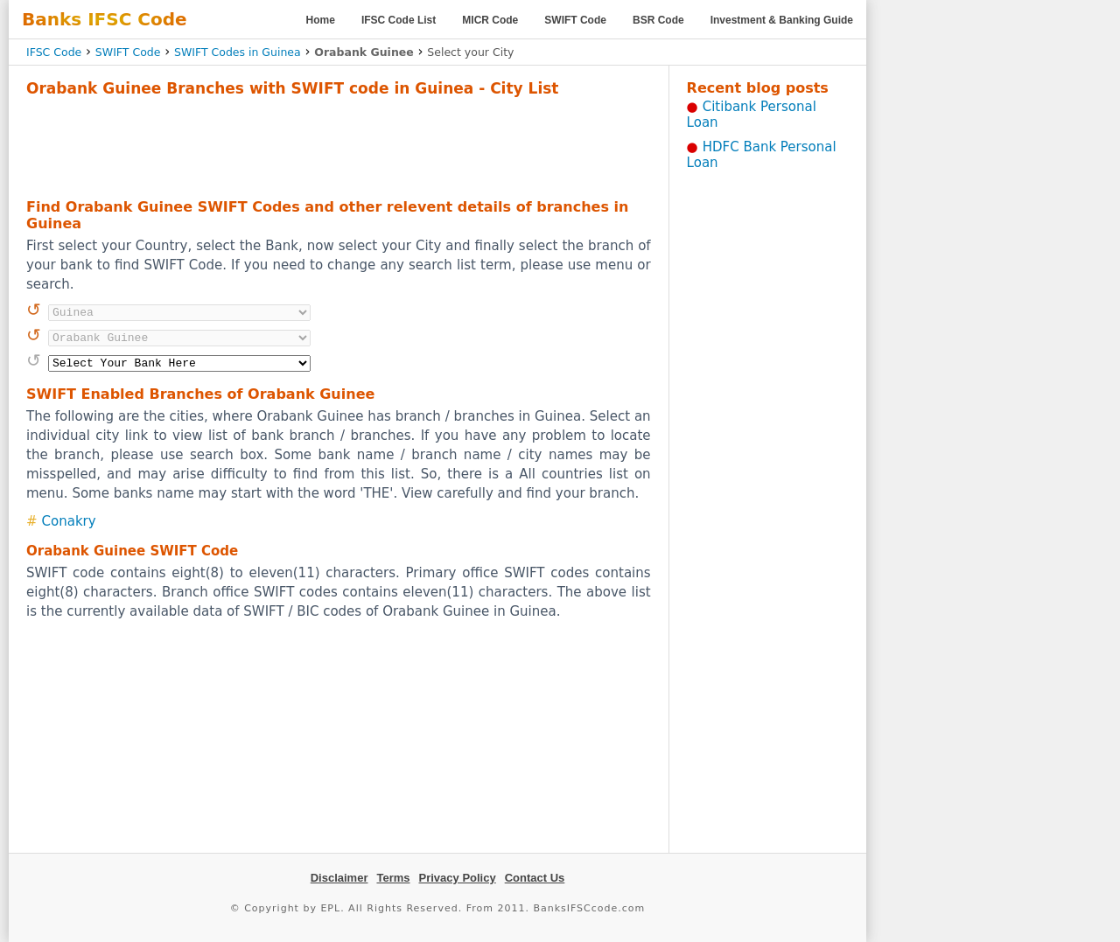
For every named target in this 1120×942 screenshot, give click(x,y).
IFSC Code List (398, 20)
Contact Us (535, 877)
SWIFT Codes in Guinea (237, 52)
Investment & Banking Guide (781, 20)
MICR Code (490, 20)
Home (320, 20)
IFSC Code (53, 52)
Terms (393, 877)
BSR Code (658, 20)
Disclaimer (339, 877)
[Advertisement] (338, 145)
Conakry (69, 521)
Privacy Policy (457, 877)
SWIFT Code (575, 20)
